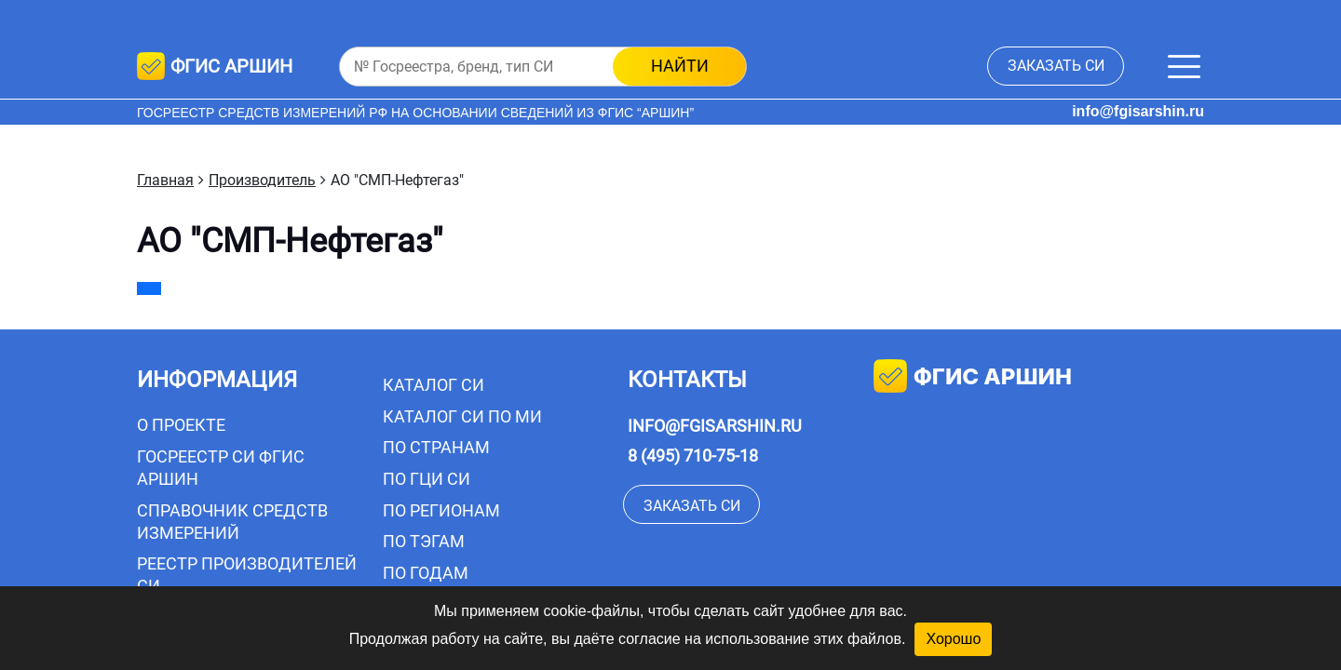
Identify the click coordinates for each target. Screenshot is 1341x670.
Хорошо (953, 639)
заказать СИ (1056, 65)
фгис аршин (973, 378)
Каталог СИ (433, 385)
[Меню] (1184, 66)
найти (680, 65)
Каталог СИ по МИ (462, 416)
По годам (425, 573)
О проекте (181, 425)
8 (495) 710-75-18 (693, 455)
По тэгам (424, 541)
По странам (436, 447)
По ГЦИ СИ (426, 479)
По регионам (441, 510)
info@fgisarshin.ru (1138, 111)
